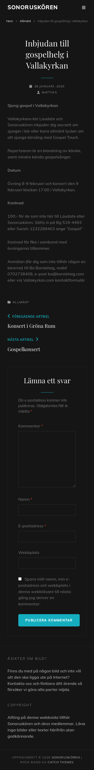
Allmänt (25, 21)
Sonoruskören (33, 7)
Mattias (49, 92)
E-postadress (32, 525)
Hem (9, 21)
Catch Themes (60, 762)
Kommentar (30, 425)
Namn (25, 499)
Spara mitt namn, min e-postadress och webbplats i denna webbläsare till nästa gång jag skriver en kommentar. (44, 591)
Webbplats (28, 552)
